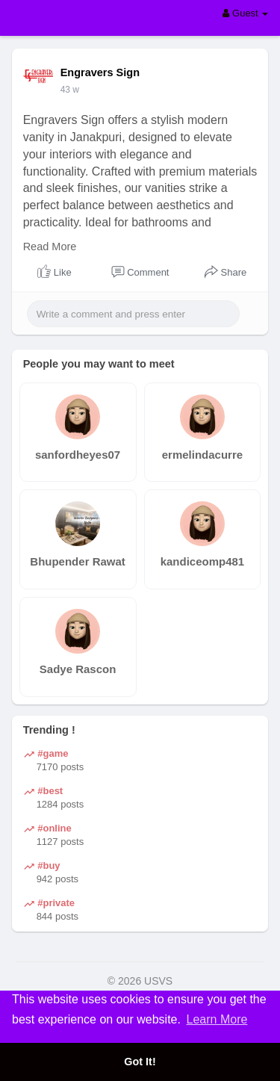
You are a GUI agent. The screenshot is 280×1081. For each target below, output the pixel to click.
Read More (50, 247)
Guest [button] (245, 13)
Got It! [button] (139, 1062)
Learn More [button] (217, 1019)
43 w (69, 89)
